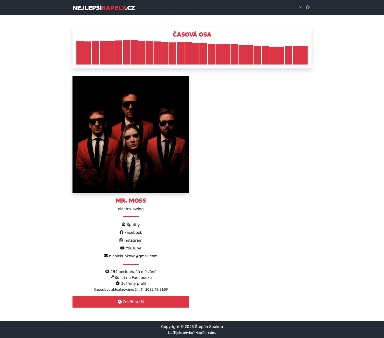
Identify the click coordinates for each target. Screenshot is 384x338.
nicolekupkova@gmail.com (130, 256)
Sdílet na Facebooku (131, 277)
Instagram (130, 240)
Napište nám (205, 333)
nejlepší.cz (103, 7)
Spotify (131, 224)
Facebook (131, 232)
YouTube (130, 248)
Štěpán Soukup (209, 326)
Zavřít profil (131, 301)
